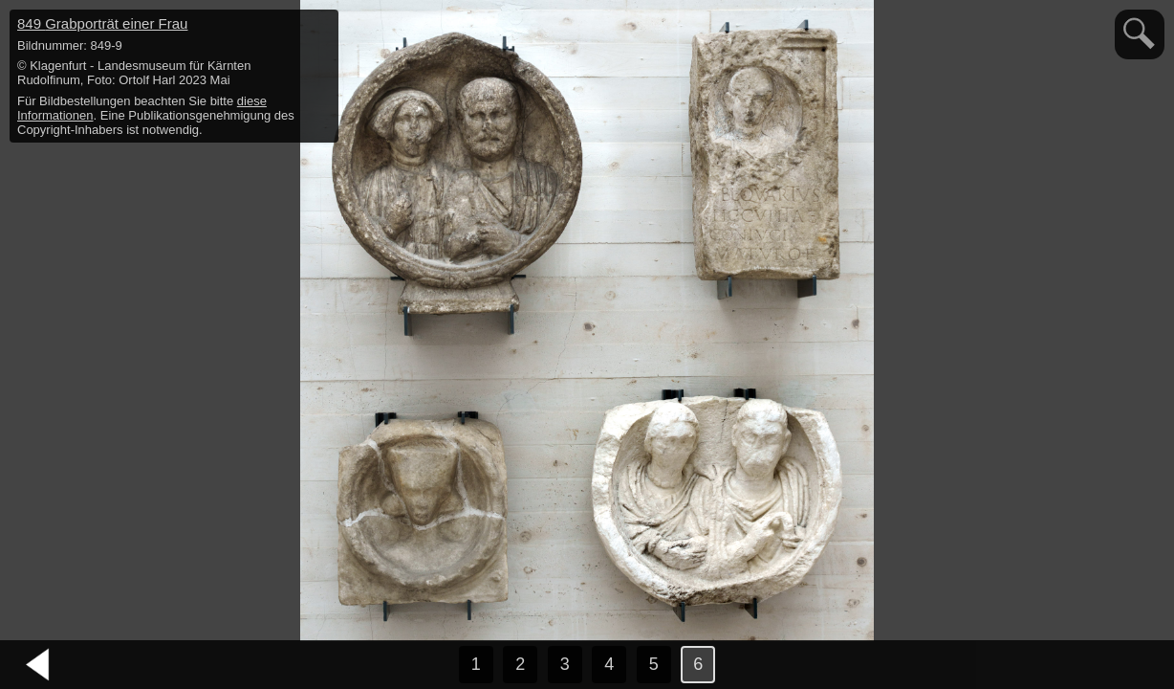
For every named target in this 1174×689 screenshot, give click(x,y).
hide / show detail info (321, 27)
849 (102, 23)
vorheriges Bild (38, 665)
